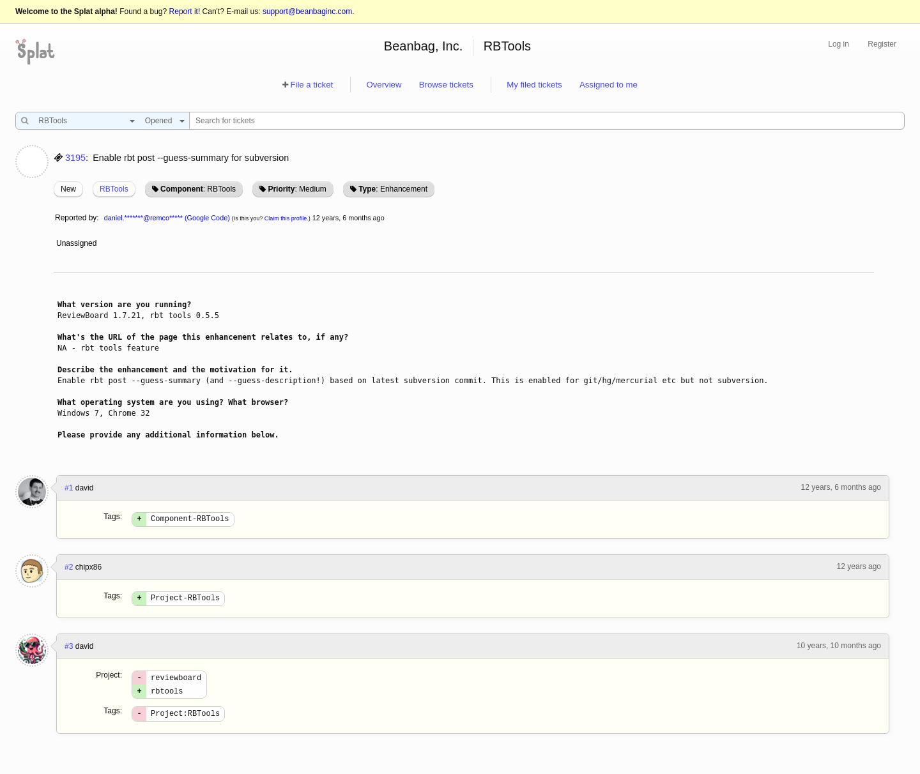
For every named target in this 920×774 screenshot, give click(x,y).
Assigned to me (608, 84)
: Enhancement (392, 189)
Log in (838, 44)
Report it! (185, 11)
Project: (109, 678)
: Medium (297, 189)
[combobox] (83, 120)
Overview (383, 84)
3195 (75, 158)
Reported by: (77, 217)
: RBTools (198, 189)
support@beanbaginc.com (307, 11)
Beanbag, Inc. (423, 46)
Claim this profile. (286, 218)
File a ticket (311, 84)
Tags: (112, 516)
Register (882, 44)
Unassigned (77, 243)
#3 (69, 650)
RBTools (507, 46)
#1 (69, 487)
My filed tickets (534, 84)
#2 (69, 569)
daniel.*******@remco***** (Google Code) (167, 218)
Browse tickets (446, 84)
